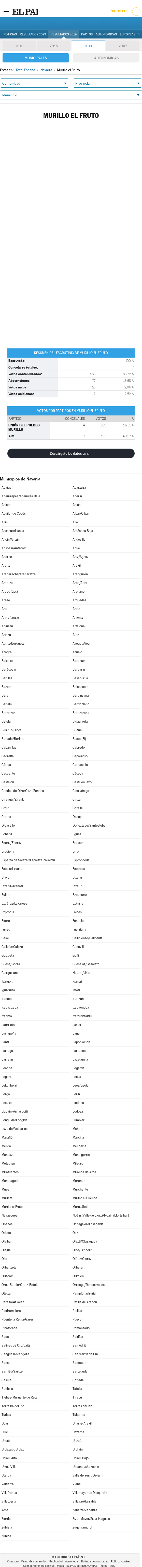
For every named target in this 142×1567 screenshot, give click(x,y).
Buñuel (77, 730)
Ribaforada (9, 1328)
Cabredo (79, 747)
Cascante (8, 773)
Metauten (8, 1163)
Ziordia (6, 1519)
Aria (4, 609)
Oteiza (6, 1293)
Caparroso (80, 756)
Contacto (13, 1561)
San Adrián (80, 1345)
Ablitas (6, 505)
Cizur (5, 808)
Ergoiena (8, 851)
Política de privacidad (94, 1561)
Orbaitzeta (9, 1267)
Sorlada (78, 1380)
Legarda (78, 1068)
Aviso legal (72, 1561)
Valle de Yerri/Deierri (88, 1475)
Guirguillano (10, 973)
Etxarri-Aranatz (12, 886)
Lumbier (78, 1120)
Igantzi (77, 981)
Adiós (76, 505)
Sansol (6, 1363)
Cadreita (8, 756)
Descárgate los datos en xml (71, 453)
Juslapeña (9, 1033)
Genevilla (79, 947)
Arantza (7, 583)
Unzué (77, 1441)
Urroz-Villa (9, 1467)
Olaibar (7, 1241)
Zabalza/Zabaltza (85, 1510)
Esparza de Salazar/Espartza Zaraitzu (28, 860)
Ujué (5, 1432)
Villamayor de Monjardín (90, 1493)
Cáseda (78, 773)
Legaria (7, 1077)
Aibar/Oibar (81, 513)
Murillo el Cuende (85, 1198)
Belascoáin (80, 687)
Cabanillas (9, 747)
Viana (77, 1484)
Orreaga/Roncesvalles (89, 1285)
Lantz (5, 1042)
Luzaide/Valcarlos (14, 1129)
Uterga (6, 1475)
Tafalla (77, 1389)
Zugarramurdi (82, 1527)
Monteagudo (10, 1181)
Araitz (6, 565)
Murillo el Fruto (12, 1207)
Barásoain (9, 669)
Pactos (87, 34)
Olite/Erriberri (82, 1250)
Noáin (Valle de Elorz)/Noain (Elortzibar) (101, 1215)
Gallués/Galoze (12, 947)
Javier (77, 1025)
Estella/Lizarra (12, 869)
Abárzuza (79, 487)
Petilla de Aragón (85, 1302)
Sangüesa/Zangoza (15, 1354)
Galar (5, 938)
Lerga (6, 1094)
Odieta (6, 1233)
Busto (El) (79, 739)
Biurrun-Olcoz (12, 730)
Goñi (76, 955)
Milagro (78, 1163)
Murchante (80, 1189)
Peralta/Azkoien (13, 1302)
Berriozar (8, 713)
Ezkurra (78, 903)
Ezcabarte (80, 895)
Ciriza (77, 799)
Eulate (6, 895)
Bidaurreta (80, 721)
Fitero (6, 921)
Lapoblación (81, 1042)
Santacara (80, 1363)
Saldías (78, 1337)
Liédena (78, 1103)
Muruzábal (80, 1207)
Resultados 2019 (64, 34)
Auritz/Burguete (13, 643)
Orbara (78, 1267)
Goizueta (8, 955)
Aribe (76, 609)
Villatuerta (9, 1501)
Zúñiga (6, 1536)
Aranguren (80, 574)
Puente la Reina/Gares (18, 1319)
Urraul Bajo (81, 1458)
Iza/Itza (7, 1016)
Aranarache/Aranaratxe (19, 574)
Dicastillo (8, 825)
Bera (5, 695)
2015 (54, 46)
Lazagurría (80, 1059)
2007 (123, 46)
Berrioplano (81, 704)
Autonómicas (106, 58)
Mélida (6, 1146)
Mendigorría (81, 1155)
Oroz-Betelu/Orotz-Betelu (20, 1285)
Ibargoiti (7, 981)
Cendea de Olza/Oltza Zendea (23, 791)
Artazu (6, 635)
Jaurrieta (8, 1025)
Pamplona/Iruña (84, 1293)
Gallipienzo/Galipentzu (88, 938)
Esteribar (79, 869)
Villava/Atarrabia (84, 1501)
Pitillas (77, 1311)
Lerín (76, 1094)
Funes (6, 929)
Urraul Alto (9, 1458)
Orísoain (7, 1276)
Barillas (7, 678)
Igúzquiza (8, 990)
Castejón (8, 782)
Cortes (6, 817)
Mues (5, 1189)
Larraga (7, 1051)
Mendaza (8, 1155)
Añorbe (7, 557)
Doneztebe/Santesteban (90, 825)
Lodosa (78, 1111)
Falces (77, 912)
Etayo (5, 877)
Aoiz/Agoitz (81, 557)
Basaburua (80, 678)
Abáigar (7, 487)
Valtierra (8, 1484)
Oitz (75, 1233)
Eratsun (78, 843)
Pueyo (77, 1319)
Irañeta (7, 999)
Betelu (6, 721)
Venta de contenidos (34, 1561)
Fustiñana (79, 929)
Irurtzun (78, 999)
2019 (19, 46)
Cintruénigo (81, 791)
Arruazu (7, 626)
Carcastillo (80, 765)
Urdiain (78, 1449)
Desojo (77, 817)
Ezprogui (8, 912)
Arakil (77, 565)
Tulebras (79, 1415)
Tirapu (77, 1397)
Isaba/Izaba (10, 1007)
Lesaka (7, 1103)
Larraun (7, 1059)
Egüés (77, 834)
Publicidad (56, 1561)
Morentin (79, 1181)
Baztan (6, 687)
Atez (76, 635)
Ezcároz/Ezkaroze (14, 903)
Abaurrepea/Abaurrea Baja (21, 496)
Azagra (7, 652)
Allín (5, 522)
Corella (78, 808)
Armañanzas (11, 617)
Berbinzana (81, 695)
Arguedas (79, 600)
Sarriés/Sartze (12, 1371)
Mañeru (78, 1129)
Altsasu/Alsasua (13, 531)
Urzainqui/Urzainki (86, 1467)
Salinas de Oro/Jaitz (16, 1345)
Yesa (5, 1510)
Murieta (7, 1198)
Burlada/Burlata (13, 739)
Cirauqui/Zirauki (13, 799)
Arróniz (78, 617)
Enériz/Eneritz (12, 843)
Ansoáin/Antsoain (14, 548)
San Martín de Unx (85, 1354)
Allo (75, 522)
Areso (6, 600)
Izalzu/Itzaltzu (82, 1016)
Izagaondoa (81, 1007)
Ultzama (78, 1432)
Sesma (6, 1380)
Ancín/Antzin (11, 539)
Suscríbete (119, 11)
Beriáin (7, 704)
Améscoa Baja (83, 531)
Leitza (77, 1077)
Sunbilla (7, 1389)
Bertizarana (81, 713)
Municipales (36, 58)
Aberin (77, 496)
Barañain (79, 661)
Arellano (78, 591)
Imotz (76, 990)
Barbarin (79, 669)
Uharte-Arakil (82, 1423)
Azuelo (77, 652)
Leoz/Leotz (81, 1085)
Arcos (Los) (10, 591)
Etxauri (77, 886)
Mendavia (79, 1146)
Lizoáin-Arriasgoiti (15, 1111)
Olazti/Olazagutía (85, 1241)
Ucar (5, 1423)
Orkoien (78, 1276)
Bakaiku (7, 661)
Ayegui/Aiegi (81, 643)
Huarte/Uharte (83, 973)
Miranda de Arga (84, 1172)
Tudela (6, 1415)
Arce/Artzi (80, 583)
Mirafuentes (10, 1172)
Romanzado (81, 1328)
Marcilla (78, 1137)
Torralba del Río (13, 1406)
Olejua (6, 1250)
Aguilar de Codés (14, 513)
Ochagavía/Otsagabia (88, 1224)
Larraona (79, 1051)
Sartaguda (80, 1371)
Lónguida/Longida (14, 1120)
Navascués (9, 1215)
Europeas (127, 34)
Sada (5, 1337)
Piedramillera (11, 1311)
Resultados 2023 (33, 34)
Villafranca (9, 1493)
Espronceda (81, 860)
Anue (76, 548)
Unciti (6, 1441)
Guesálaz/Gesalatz (86, 964)
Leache (7, 1068)
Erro (76, 851)
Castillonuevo (82, 782)
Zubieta (7, 1527)
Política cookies (121, 1561)
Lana (76, 1033)
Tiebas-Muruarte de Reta (19, 1397)
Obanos (7, 1224)
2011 (88, 46)
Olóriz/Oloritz (82, 1259)
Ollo (4, 1259)
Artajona (79, 626)
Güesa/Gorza (11, 964)
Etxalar (77, 877)
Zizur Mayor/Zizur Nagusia (91, 1519)
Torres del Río (82, 1406)
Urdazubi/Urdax (13, 1449)
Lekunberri (9, 1085)
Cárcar (6, 765)
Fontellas (79, 921)
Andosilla (79, 539)
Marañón (8, 1137)
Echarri (7, 834)
